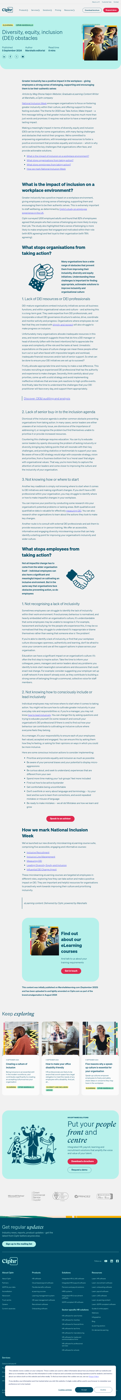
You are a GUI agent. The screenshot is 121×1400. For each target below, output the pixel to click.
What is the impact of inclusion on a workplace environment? (58, 156)
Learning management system (43, 1295)
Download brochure (92, 10)
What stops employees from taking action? (49, 164)
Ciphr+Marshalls (24, 25)
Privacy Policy (94, 1376)
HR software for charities (71, 1320)
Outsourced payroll (9, 1363)
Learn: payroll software (100, 1291)
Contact (116, 2)
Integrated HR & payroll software (74, 1283)
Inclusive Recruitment (38, 852)
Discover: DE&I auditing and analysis (47, 398)
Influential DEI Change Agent (42, 869)
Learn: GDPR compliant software (104, 1304)
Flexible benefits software (41, 1287)
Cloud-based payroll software (42, 1283)
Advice (49, 1090)
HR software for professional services (72, 1344)
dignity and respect (63, 324)
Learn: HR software (99, 1278)
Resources (70, 10)
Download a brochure (82, 1161)
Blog (93, 1321)
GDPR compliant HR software (72, 1302)
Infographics (96, 1317)
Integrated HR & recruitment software (72, 1296)
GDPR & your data (8, 1287)
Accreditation (7, 1291)
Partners (5, 1283)
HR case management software (43, 1300)
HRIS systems (67, 1291)
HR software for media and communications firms (71, 1338)
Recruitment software (40, 1304)
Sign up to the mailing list (19, 1243)
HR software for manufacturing (73, 1333)
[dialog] (60, 1381)
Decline (103, 1390)
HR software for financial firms (73, 1324)
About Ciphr (6, 1278)
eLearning (8, 25)
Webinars (95, 1313)
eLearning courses (39, 1291)
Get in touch (71, 970)
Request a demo (79, 1169)
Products (23, 10)
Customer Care (106, 2)
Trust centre (6, 1300)
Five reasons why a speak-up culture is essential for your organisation (99, 1067)
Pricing (60, 10)
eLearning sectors (98, 1326)
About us (95, 2)
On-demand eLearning (100, 1330)
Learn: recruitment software (102, 1283)
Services (35, 10)
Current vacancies (8, 1308)
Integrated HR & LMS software (73, 1278)
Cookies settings (65, 1390)
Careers (5, 1304)
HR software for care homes (72, 1316)
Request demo (111, 10)
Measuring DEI (34, 861)
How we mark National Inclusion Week (46, 168)
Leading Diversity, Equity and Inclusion (47, 865)
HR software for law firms (71, 1328)
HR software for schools (70, 1350)
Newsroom (6, 1295)
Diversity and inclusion (57, 1087)
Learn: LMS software (99, 1295)
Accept (84, 1390)
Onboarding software (39, 1308)
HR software (36, 1278)
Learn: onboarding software (102, 1287)
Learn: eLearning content (101, 1300)
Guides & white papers (100, 1308)
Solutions (48, 10)
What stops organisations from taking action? (50, 160)
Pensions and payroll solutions (73, 1287)
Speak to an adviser (60, 818)
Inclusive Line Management (41, 856)
